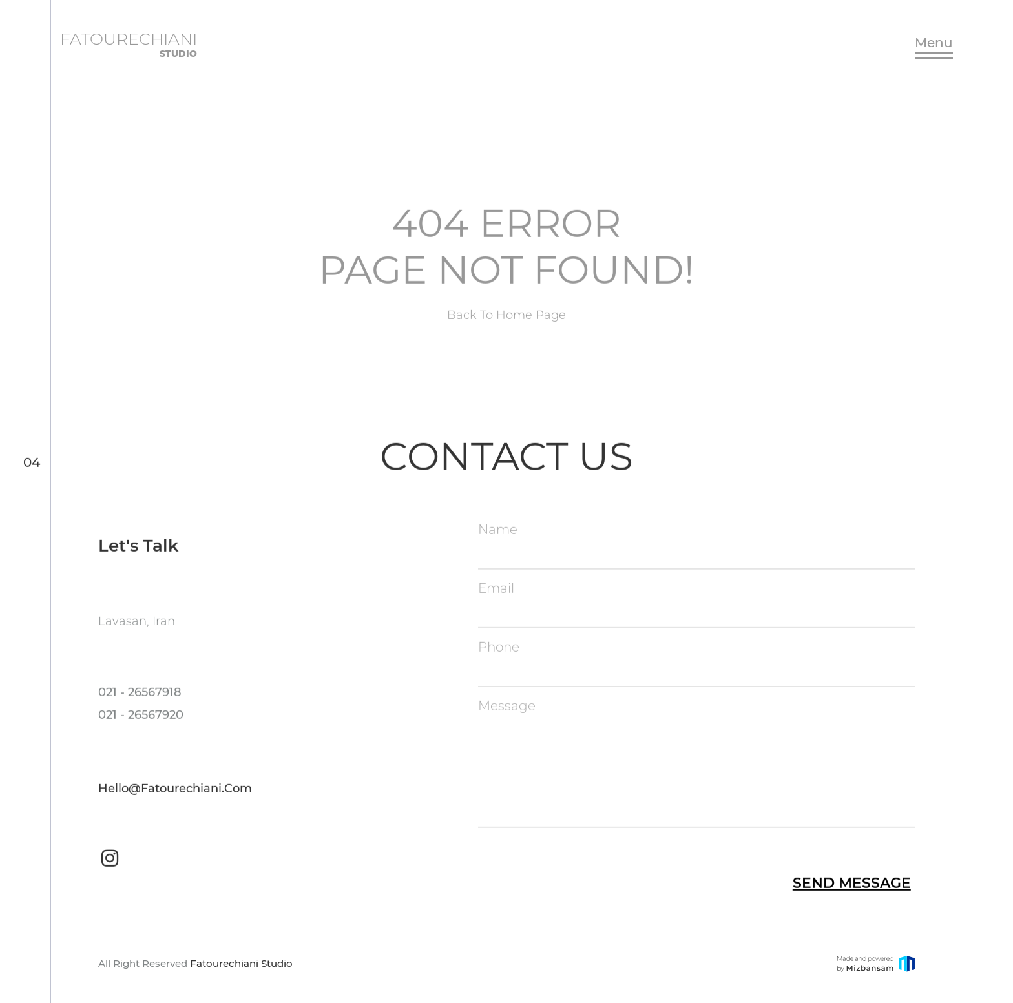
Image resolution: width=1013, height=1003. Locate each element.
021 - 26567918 (140, 694)
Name (497, 531)
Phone (498, 648)
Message (507, 707)
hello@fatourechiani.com (175, 790)
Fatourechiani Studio (241, 963)
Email (496, 589)
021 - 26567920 (140, 716)
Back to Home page (506, 320)
